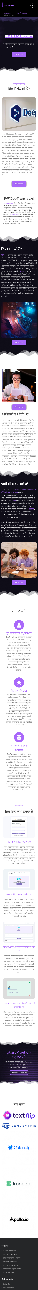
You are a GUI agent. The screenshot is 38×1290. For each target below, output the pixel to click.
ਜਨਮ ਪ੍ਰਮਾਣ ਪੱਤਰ (8, 1288)
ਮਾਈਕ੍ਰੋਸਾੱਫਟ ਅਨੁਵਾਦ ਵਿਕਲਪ (12, 1269)
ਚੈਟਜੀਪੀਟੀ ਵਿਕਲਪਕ (9, 1251)
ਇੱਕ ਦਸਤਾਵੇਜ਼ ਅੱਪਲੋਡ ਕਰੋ (19, 1072)
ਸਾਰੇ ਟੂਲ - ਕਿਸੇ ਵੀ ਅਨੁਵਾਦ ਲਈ (20, 13)
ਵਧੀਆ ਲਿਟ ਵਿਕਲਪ (9, 1272)
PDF (2, 255)
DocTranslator (7, 13)
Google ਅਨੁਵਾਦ (14, 215)
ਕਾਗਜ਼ (22, 271)
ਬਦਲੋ (14, 501)
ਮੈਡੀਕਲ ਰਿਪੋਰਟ (8, 1284)
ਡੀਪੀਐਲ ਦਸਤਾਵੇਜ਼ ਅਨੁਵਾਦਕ (11, 1258)
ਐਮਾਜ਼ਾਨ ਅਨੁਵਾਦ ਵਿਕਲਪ (10, 1265)
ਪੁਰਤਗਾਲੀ (31, 509)
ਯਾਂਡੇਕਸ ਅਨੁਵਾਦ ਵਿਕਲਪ (10, 1262)
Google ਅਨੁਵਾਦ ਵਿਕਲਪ (10, 1254)
